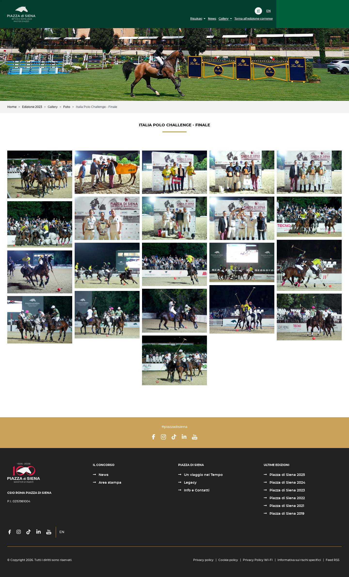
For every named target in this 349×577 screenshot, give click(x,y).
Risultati (196, 18)
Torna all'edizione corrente (253, 18)
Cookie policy (228, 560)
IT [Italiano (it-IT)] (258, 10)
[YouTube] (194, 437)
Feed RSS (332, 560)
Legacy (190, 482)
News (212, 18)
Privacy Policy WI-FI (258, 560)
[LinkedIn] (184, 437)
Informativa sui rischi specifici (299, 560)
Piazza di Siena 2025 (287, 475)
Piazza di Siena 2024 (287, 482)
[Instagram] (163, 437)
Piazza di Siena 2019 (286, 513)
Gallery (224, 18)
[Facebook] (153, 437)
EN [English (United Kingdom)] (268, 10)
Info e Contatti (196, 490)
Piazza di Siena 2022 (287, 498)
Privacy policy (203, 560)
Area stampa (109, 482)
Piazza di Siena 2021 (286, 506)
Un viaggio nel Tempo (203, 475)
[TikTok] (174, 437)
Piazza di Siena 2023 (287, 490)
